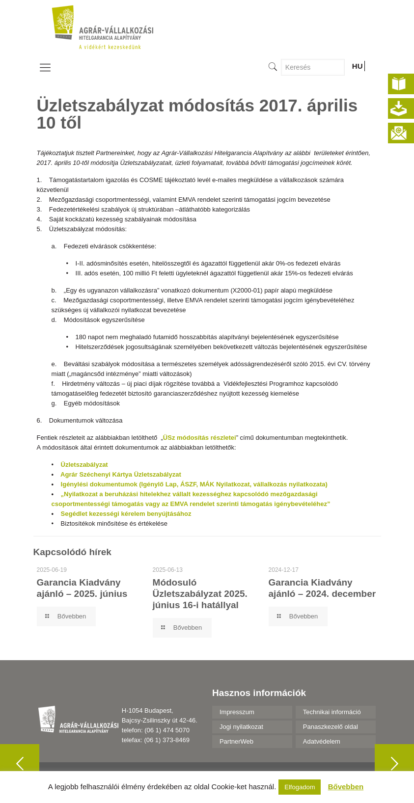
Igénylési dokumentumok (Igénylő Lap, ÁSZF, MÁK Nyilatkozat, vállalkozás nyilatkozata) (194, 484)
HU (357, 66)
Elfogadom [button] (299, 787)
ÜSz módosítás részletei (199, 437)
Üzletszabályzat (84, 464)
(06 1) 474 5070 (167, 730)
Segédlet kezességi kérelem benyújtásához (126, 513)
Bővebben (346, 786)
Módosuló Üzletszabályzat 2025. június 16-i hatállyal (200, 593)
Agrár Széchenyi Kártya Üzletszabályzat (120, 474)
